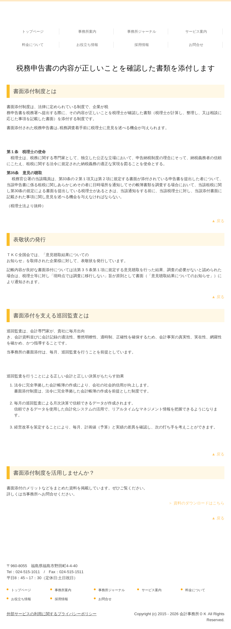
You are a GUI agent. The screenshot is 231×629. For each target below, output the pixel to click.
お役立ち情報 (87, 45)
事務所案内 (87, 31)
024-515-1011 (28, 572)
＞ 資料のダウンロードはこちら (196, 503)
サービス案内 (196, 31)
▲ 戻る (218, 221)
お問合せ (196, 45)
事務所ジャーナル (141, 31)
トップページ (33, 31)
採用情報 (141, 45)
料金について (33, 45)
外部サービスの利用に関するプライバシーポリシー (52, 614)
